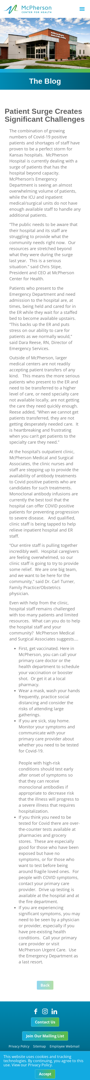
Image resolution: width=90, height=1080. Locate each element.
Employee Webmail (65, 1046)
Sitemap (39, 1046)
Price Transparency (27, 1052)
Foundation (71, 1052)
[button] (82, 9)
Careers (52, 1052)
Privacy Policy (19, 1046)
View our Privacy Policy (32, 1067)
